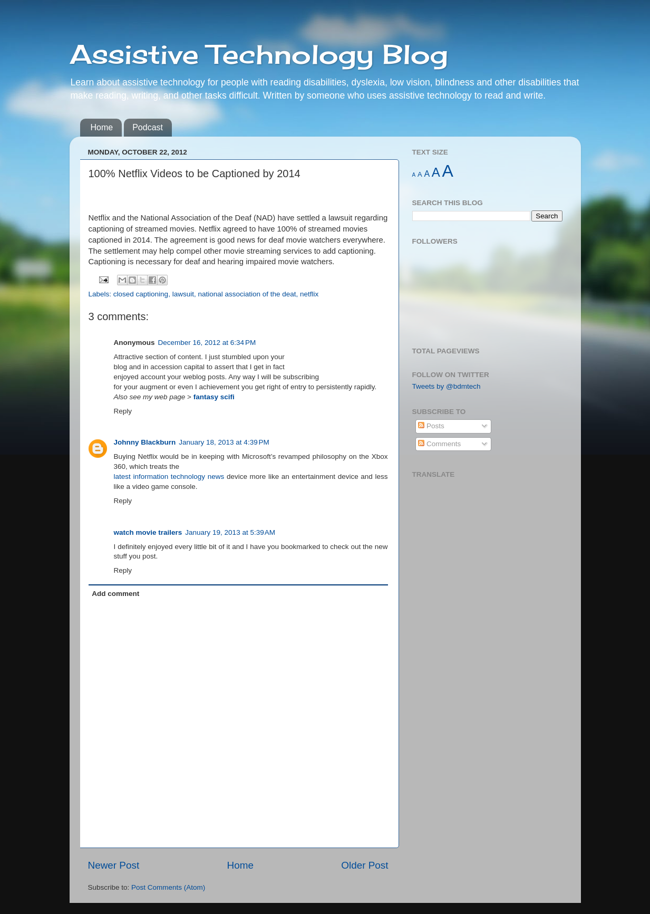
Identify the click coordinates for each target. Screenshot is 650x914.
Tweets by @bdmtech (446, 386)
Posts (431, 426)
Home (102, 127)
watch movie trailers (148, 532)
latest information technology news (169, 476)
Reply (123, 411)
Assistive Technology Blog (259, 54)
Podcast (147, 127)
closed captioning (140, 294)
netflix (309, 294)
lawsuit (183, 294)
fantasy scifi (214, 397)
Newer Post (114, 865)
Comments (439, 444)
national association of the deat (247, 294)
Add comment (115, 594)
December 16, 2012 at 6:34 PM (207, 343)
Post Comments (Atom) (168, 887)
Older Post (364, 865)
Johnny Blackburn (145, 442)
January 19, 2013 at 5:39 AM (230, 532)
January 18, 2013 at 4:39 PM (224, 442)
